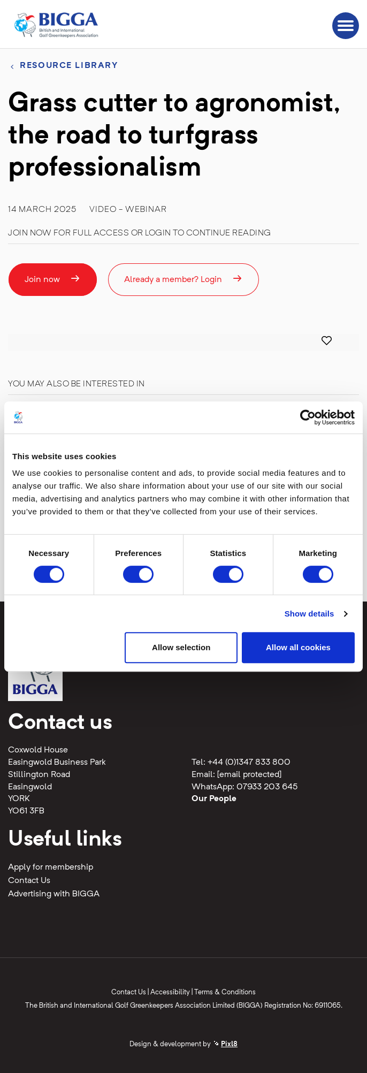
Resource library (69, 66)
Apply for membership (50, 867)
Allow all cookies (298, 647)
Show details (309, 613)
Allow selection (181, 647)
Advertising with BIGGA (54, 894)
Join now (53, 278)
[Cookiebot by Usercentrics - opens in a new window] (308, 417)
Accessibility (170, 992)
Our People (214, 799)
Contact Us (29, 881)
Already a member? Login (183, 278)
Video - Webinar (128, 210)
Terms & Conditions (225, 992)
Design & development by (183, 1044)
